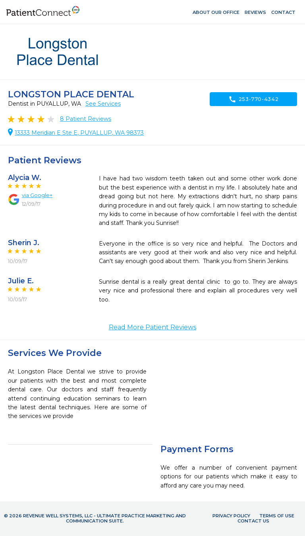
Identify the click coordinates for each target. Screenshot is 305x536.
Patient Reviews (85, 118)
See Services (103, 103)
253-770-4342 (253, 99)
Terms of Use (276, 516)
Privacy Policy (231, 516)
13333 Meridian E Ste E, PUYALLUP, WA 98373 (79, 132)
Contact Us (253, 521)
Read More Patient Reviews (152, 327)
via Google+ (37, 195)
